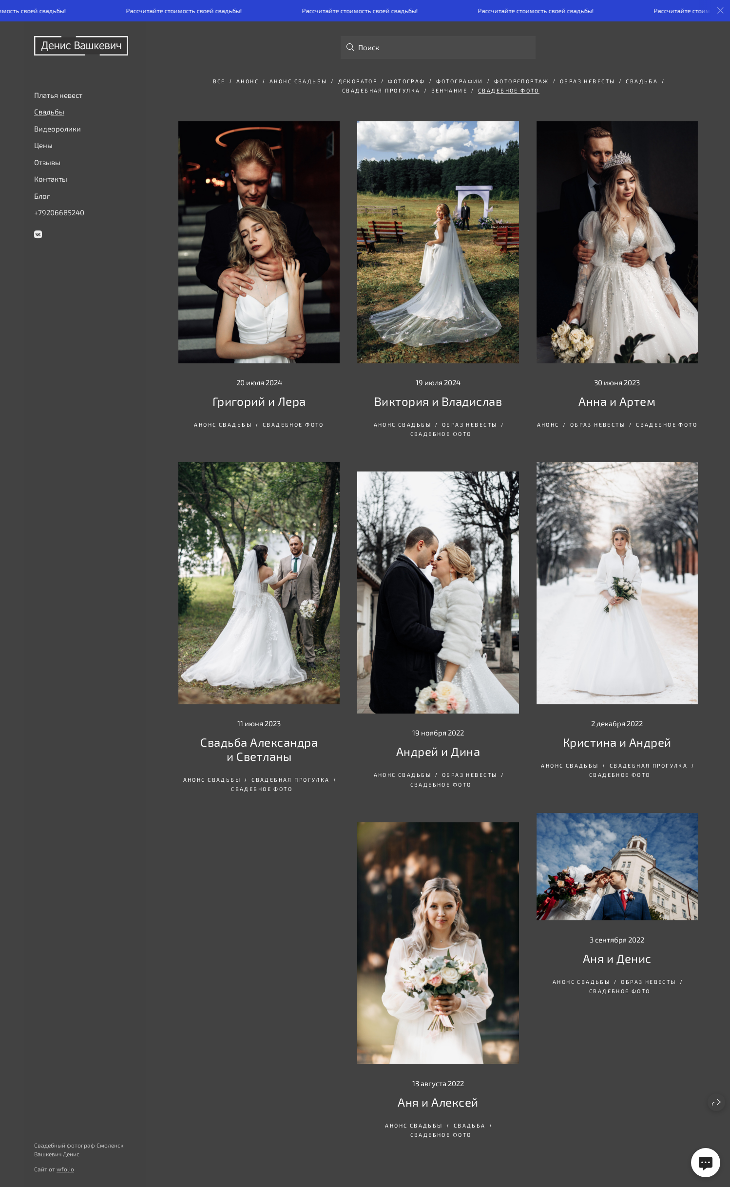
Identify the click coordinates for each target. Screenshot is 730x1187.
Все (219, 81)
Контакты (50, 178)
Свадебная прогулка (381, 90)
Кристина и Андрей (617, 742)
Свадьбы (49, 111)
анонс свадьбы (298, 81)
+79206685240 (59, 212)
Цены (43, 145)
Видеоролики (57, 128)
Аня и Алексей (438, 1102)
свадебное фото (508, 90)
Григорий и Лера (259, 401)
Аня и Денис (617, 958)
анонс (247, 81)
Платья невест (58, 95)
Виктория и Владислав (438, 401)
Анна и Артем (616, 401)
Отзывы (47, 162)
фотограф (406, 81)
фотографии (459, 81)
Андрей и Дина (438, 751)
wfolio (65, 1169)
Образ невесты (587, 81)
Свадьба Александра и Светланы (259, 749)
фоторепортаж (521, 81)
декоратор (358, 81)
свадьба (642, 81)
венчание (449, 90)
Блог (42, 195)
